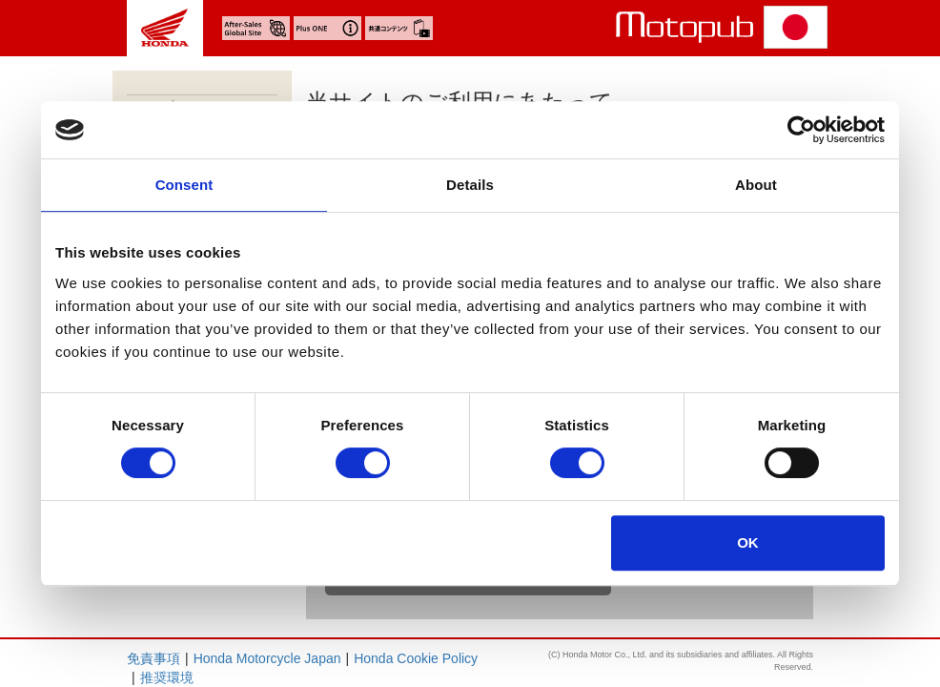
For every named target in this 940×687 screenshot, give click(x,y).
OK (748, 542)
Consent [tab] (184, 185)
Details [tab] (470, 185)
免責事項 (153, 658)
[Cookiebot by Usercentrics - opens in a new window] (801, 129)
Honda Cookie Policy (416, 658)
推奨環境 (167, 677)
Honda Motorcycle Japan (267, 658)
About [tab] (756, 185)
